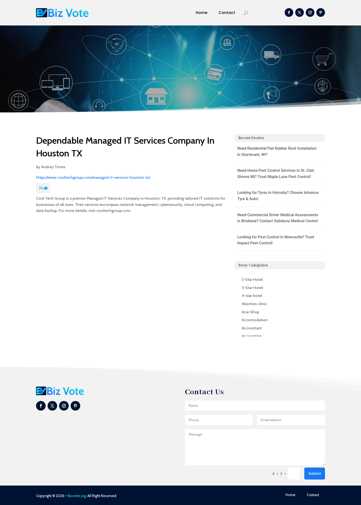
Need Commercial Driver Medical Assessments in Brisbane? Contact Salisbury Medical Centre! (277, 218)
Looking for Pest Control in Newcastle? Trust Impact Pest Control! (275, 240)
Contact (227, 12)
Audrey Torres (53, 167)
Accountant (252, 328)
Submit (314, 473)
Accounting (252, 336)
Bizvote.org (77, 496)
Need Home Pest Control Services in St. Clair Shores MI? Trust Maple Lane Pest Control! (275, 173)
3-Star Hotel (252, 287)
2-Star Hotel (252, 279)
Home (201, 12)
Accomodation (255, 320)
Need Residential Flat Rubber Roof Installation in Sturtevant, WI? (277, 151)
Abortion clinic (254, 304)
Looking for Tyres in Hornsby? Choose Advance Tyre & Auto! (278, 195)
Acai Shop (250, 312)
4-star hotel (252, 295)
